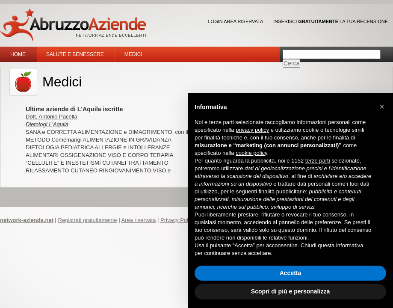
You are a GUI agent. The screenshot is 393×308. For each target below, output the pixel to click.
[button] (382, 106)
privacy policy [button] (252, 130)
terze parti (317, 160)
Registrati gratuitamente (87, 220)
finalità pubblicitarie (282, 191)
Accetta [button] (290, 273)
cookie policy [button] (251, 153)
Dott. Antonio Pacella (51, 116)
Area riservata (138, 220)
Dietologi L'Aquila (47, 124)
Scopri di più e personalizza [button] (290, 291)
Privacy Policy (177, 220)
